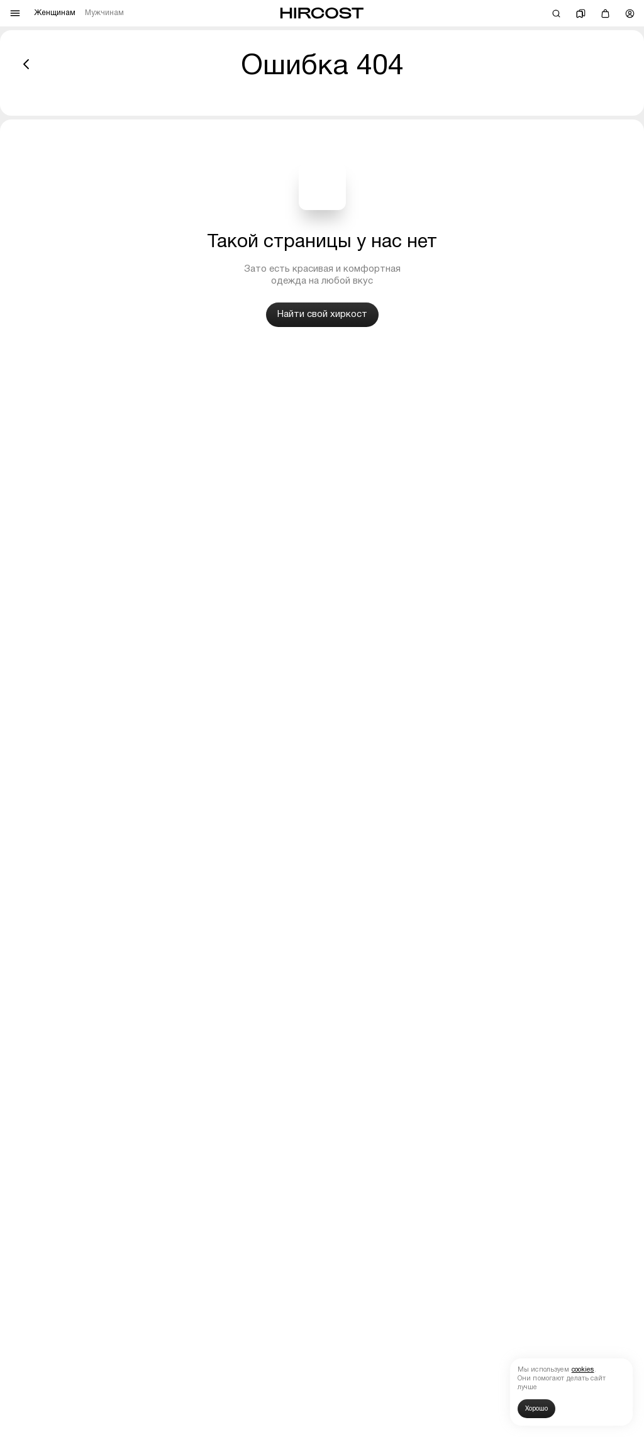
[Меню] (15, 13)
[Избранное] (581, 13)
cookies (583, 1370)
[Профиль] (630, 13)
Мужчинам (104, 12)
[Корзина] (605, 13)
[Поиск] (556, 13)
